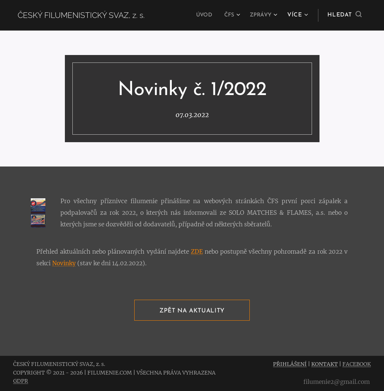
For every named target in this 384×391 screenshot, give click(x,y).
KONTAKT (324, 364)
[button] (344, 15)
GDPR (20, 381)
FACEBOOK (356, 364)
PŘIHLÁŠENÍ (290, 364)
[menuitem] (200, 15)
